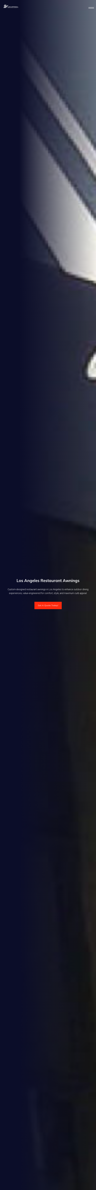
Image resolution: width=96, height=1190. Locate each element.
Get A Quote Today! (48, 605)
